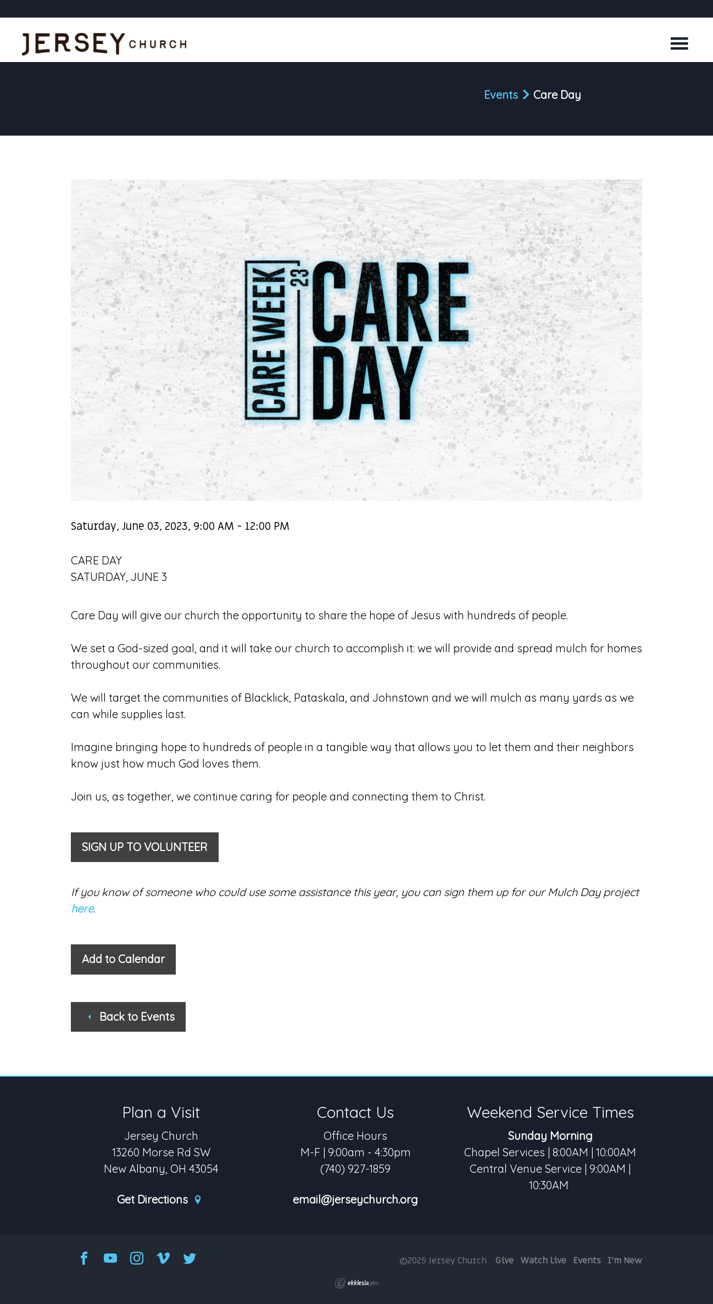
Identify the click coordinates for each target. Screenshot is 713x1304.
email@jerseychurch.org (355, 1200)
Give (504, 1261)
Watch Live (543, 1261)
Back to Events (130, 1016)
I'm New (625, 1261)
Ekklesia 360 (356, 1283)
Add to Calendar (123, 959)
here (82, 908)
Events (501, 95)
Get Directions (160, 1200)
